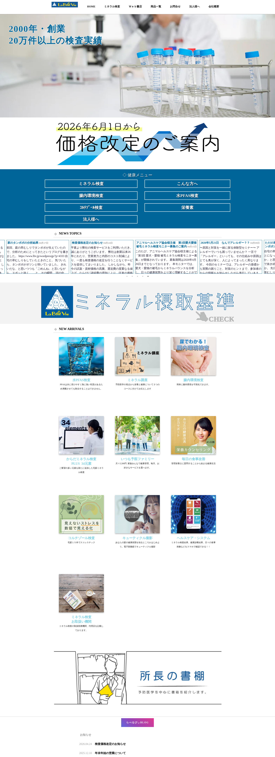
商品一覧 (156, 6)
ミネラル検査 (112, 6)
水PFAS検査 (187, 195)
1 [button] (127, 276)
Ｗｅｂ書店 (135, 6)
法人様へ (194, 6)
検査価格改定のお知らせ (110, 743)
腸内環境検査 (91, 195)
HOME (91, 6)
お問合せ (175, 6)
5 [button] (148, 276)
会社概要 (214, 6)
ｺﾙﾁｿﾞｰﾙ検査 (91, 207)
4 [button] (143, 276)
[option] (137, 65)
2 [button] (132, 276)
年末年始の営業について (110, 753)
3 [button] (137, 276)
